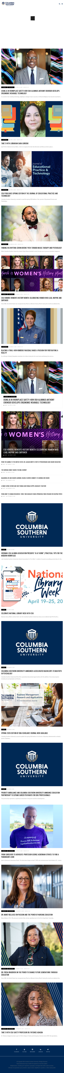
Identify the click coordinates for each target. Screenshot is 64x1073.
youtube (24, 1050)
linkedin (40, 1050)
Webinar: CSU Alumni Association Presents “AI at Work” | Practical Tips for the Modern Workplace (32, 554)
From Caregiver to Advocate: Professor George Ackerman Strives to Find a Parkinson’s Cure (30, 855)
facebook (16, 1050)
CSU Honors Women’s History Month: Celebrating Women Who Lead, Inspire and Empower (31, 299)
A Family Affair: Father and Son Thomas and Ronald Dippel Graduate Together (23, 486)
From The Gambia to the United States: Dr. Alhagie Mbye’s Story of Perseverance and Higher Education (31, 462)
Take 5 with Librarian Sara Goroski (14, 143)
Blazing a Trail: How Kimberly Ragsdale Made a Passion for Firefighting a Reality (29, 351)
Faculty (4, 851)
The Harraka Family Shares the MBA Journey (14, 470)
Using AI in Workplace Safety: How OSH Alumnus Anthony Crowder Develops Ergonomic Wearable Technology (30, 92)
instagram (32, 1050)
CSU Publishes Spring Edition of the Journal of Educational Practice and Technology (29, 194)
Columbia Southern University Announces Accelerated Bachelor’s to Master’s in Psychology (31, 672)
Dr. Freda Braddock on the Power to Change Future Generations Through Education (29, 973)
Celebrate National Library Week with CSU (17, 613)
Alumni (4, 87)
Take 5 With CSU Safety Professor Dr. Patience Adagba (22, 1032)
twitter (48, 1050)
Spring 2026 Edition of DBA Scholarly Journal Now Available (24, 733)
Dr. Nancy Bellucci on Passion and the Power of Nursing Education (27, 914)
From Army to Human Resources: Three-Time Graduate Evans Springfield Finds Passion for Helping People (31, 494)
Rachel (5, 405)
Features (11, 87)
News (4, 549)
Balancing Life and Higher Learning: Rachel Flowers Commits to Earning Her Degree (25, 478)
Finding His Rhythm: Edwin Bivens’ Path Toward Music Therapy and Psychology (31, 247)
